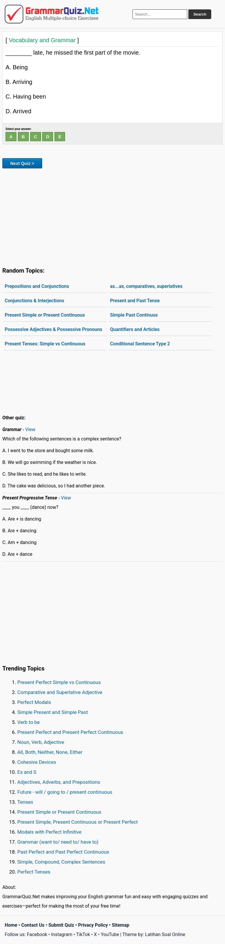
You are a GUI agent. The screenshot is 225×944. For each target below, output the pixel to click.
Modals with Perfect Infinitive (49, 832)
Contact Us (33, 925)
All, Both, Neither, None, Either (50, 752)
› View (29, 429)
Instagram (61, 934)
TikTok (83, 934)
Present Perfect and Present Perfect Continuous (70, 732)
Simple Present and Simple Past (52, 712)
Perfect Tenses (33, 872)
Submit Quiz (61, 925)
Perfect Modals (34, 702)
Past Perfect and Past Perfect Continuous (63, 852)
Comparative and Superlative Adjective (59, 692)
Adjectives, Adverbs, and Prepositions (58, 782)
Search (199, 14)
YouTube (110, 934)
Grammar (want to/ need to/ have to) (57, 842)
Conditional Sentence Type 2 (140, 344)
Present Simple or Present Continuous (45, 315)
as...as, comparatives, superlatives (146, 286)
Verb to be (28, 722)
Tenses (25, 802)
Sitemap (120, 925)
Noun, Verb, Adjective (40, 742)
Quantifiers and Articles (134, 329)
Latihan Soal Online (165, 934)
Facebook (37, 934)
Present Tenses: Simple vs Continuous (45, 344)
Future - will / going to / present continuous (64, 792)
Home (11, 925)
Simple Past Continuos (134, 315)
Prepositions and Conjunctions (37, 286)
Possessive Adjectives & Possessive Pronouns (53, 329)
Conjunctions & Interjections (34, 300)
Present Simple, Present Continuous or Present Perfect (77, 822)
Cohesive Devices (36, 762)
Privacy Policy (93, 925)
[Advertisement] (112, 216)
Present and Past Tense (135, 300)
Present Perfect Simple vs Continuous (59, 682)
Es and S (26, 772)
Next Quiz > (22, 163)
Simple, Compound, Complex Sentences (61, 862)
